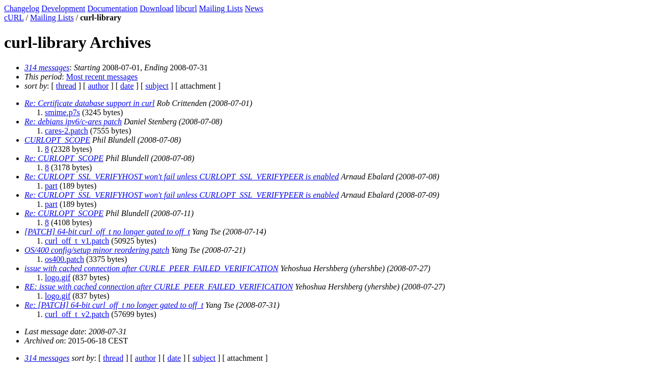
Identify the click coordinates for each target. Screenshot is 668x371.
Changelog (21, 8)
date (127, 86)
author (98, 86)
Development (63, 8)
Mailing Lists (221, 8)
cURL (14, 17)
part (51, 185)
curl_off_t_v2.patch (77, 314)
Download (157, 8)
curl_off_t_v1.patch (77, 240)
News (254, 8)
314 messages (46, 67)
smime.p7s (62, 112)
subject (156, 86)
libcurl (186, 8)
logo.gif (57, 277)
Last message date (54, 331)
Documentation (113, 8)
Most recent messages (102, 76)
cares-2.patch (66, 130)
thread (66, 86)
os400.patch (64, 259)
